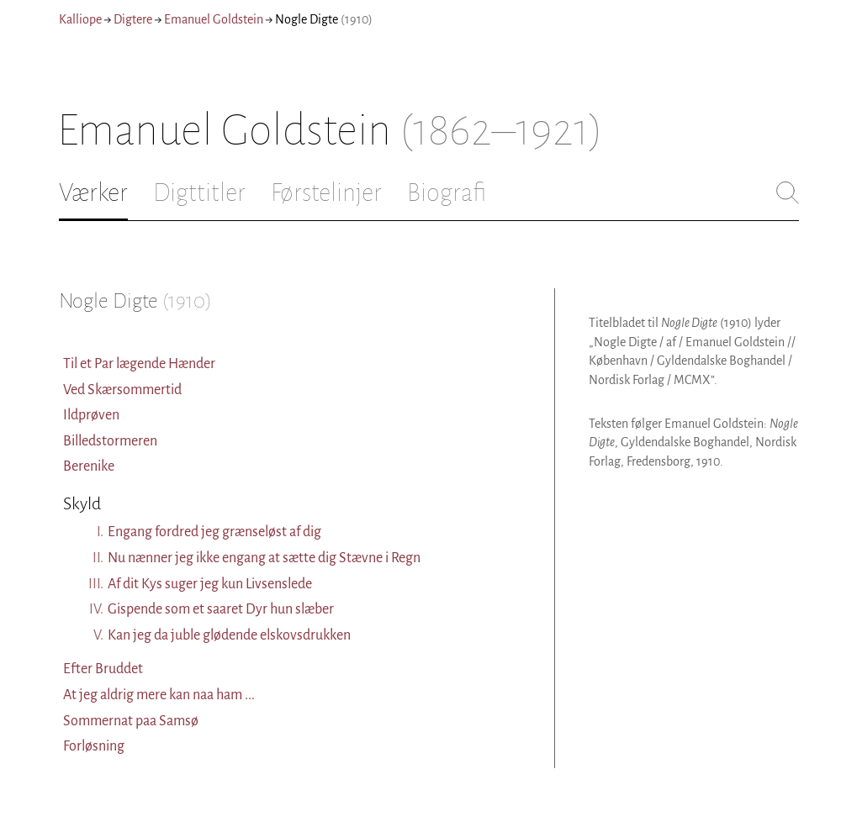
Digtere (133, 19)
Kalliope (80, 19)
